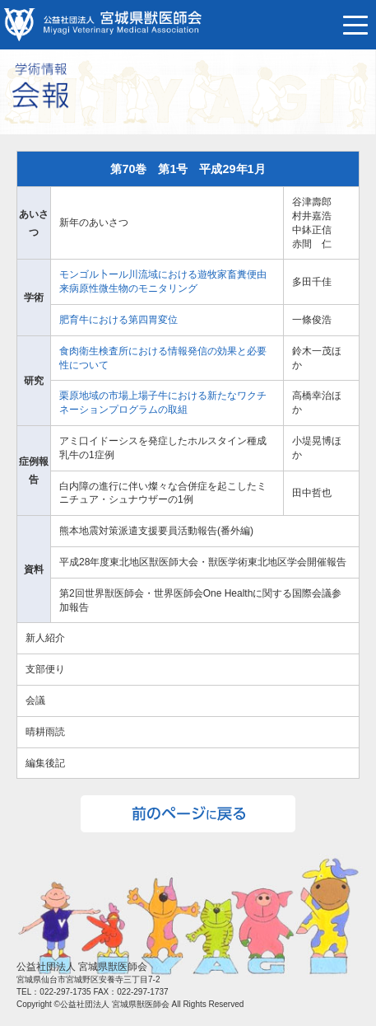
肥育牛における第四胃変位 (118, 320)
